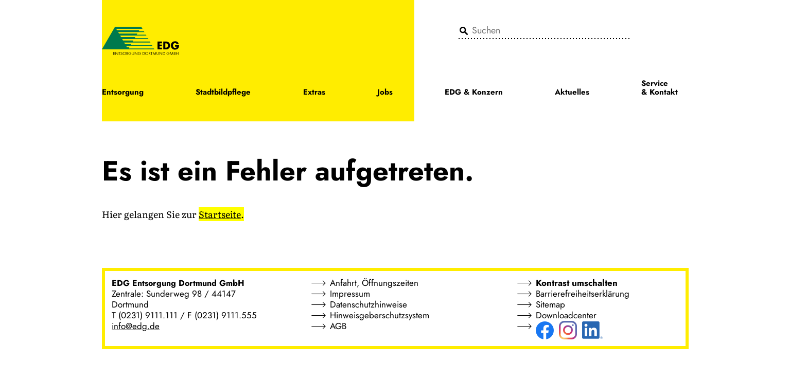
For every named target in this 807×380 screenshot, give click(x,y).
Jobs (385, 93)
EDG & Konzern (474, 93)
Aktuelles (572, 93)
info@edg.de (136, 326)
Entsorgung (123, 93)
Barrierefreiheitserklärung (582, 293)
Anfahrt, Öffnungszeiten (374, 283)
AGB (338, 326)
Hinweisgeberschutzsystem (379, 315)
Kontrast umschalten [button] (577, 283)
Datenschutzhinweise (368, 304)
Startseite (220, 214)
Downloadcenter (566, 315)
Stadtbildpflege (223, 93)
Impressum (350, 293)
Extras (314, 93)
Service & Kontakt (659, 88)
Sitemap (550, 304)
